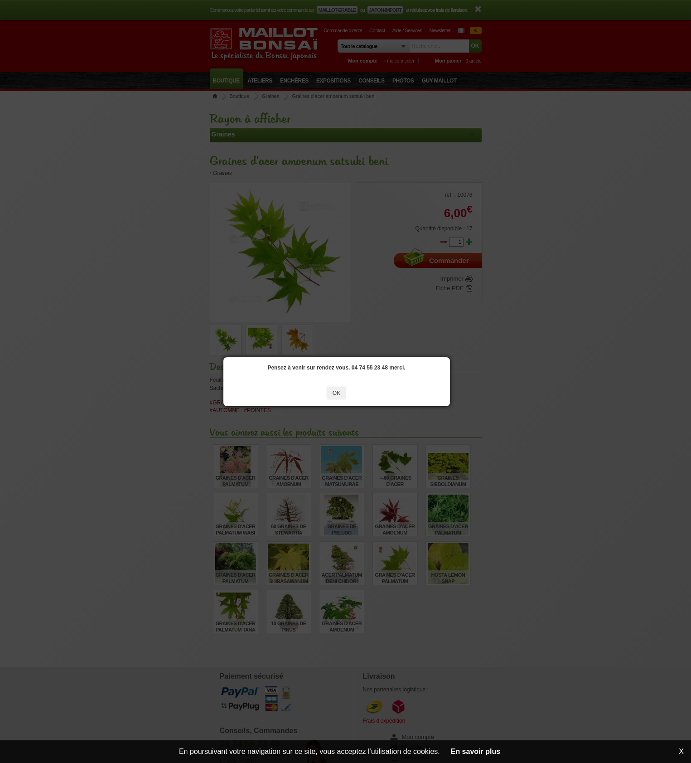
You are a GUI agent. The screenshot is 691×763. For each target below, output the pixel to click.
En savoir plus (475, 751)
